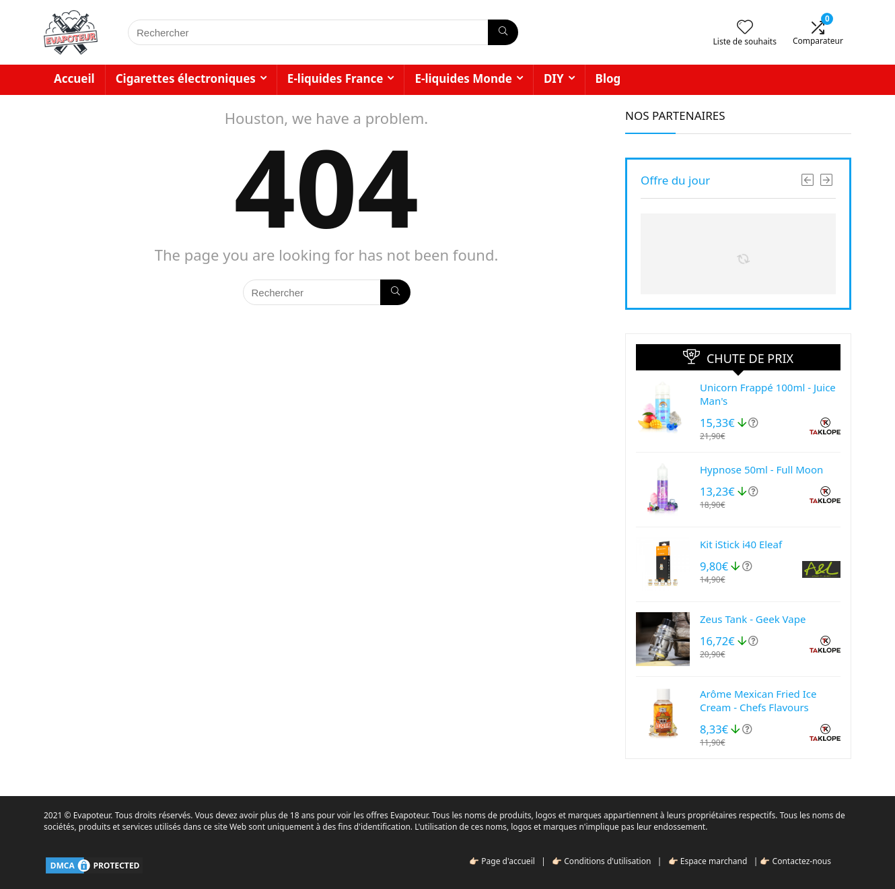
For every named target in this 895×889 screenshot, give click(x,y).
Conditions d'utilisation (607, 861)
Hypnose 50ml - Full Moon (761, 469)
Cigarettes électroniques (186, 78)
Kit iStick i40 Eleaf (741, 544)
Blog (608, 78)
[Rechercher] (503, 32)
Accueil (74, 78)
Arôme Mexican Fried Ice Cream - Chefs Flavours (758, 700)
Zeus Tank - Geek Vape (753, 619)
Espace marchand (714, 861)
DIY (554, 78)
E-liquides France (335, 78)
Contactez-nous (802, 861)
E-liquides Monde (463, 78)
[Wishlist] (745, 27)
